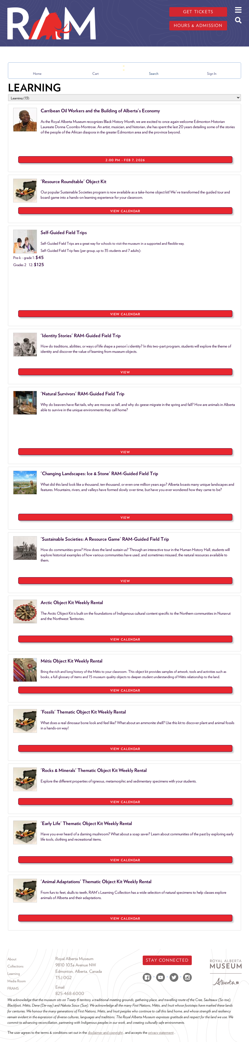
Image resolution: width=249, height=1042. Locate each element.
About (11, 959)
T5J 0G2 (63, 977)
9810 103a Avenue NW (75, 964)
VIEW (125, 372)
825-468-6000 (69, 993)
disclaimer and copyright (105, 1032)
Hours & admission (198, 25)
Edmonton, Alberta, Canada (78, 971)
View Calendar (125, 211)
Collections (15, 966)
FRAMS (13, 988)
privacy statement (161, 1032)
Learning (13, 973)
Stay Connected (167, 960)
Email (59, 987)
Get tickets (198, 11)
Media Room (16, 981)
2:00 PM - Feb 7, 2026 (125, 160)
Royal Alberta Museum (74, 958)
